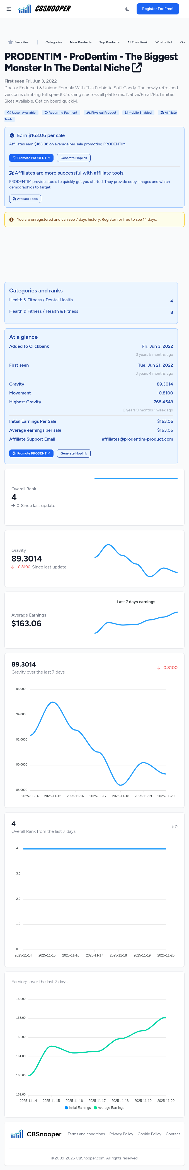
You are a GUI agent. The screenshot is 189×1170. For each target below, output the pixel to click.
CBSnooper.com (90, 1158)
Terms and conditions (86, 1134)
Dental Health (59, 299)
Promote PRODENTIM (31, 158)
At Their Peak (137, 42)
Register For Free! (157, 8)
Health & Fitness (25, 299)
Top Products (110, 42)
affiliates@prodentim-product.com (137, 439)
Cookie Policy (149, 1134)
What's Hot (163, 42)
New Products (80, 42)
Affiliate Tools (25, 199)
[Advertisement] (94, 255)
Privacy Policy (121, 1134)
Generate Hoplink (73, 158)
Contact (173, 1134)
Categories (53, 42)
